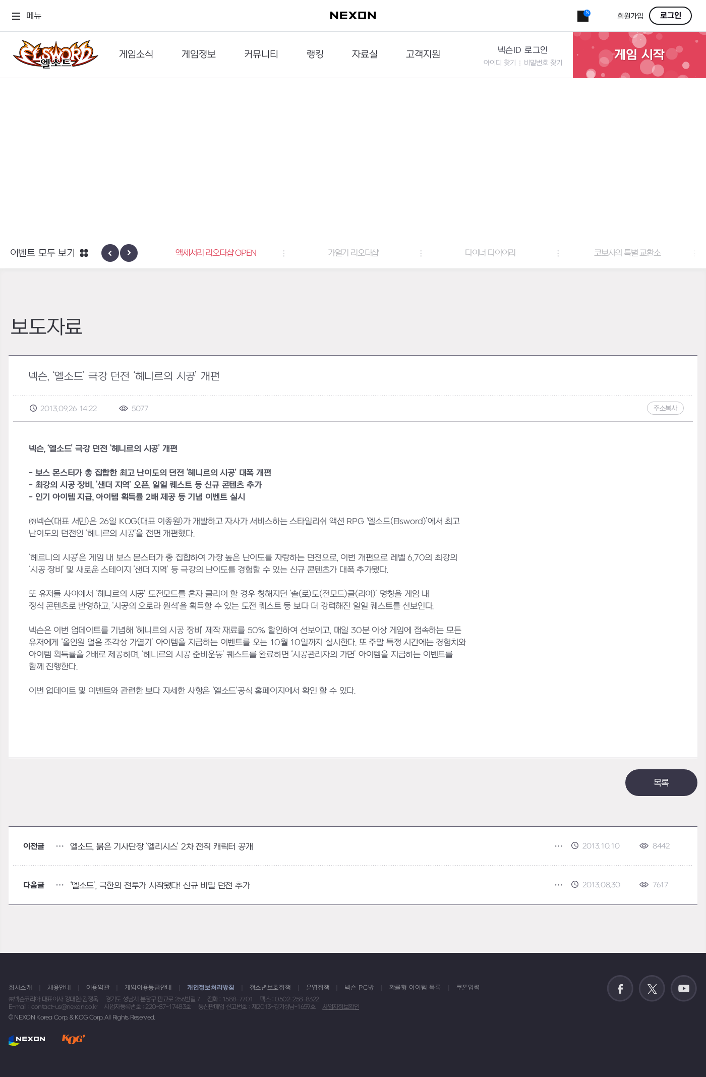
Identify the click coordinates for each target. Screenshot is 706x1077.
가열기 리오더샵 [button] (353, 253)
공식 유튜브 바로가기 (683, 988)
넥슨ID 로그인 (523, 50)
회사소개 (20, 987)
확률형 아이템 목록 (415, 987)
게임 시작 (639, 55)
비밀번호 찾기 (543, 63)
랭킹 (315, 54)
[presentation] (110, 253)
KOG (73, 1040)
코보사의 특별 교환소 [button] (627, 253)
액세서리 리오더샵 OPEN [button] (215, 253)
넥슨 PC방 (359, 987)
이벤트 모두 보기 (42, 253)
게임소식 (136, 54)
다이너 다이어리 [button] (490, 253)
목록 (662, 783)
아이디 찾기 (500, 63)
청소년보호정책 (270, 987)
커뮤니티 (261, 54)
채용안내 (59, 987)
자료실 (365, 54)
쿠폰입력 (468, 987)
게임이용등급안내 (148, 987)
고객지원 (423, 54)
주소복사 (665, 408)
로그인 (670, 15)
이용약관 (98, 987)
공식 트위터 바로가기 (652, 988)
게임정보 (199, 54)
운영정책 (318, 987)
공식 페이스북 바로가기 (620, 988)
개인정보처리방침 (210, 987)
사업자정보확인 (340, 1006)
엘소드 (52, 55)
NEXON (27, 1040)
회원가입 (630, 16)
